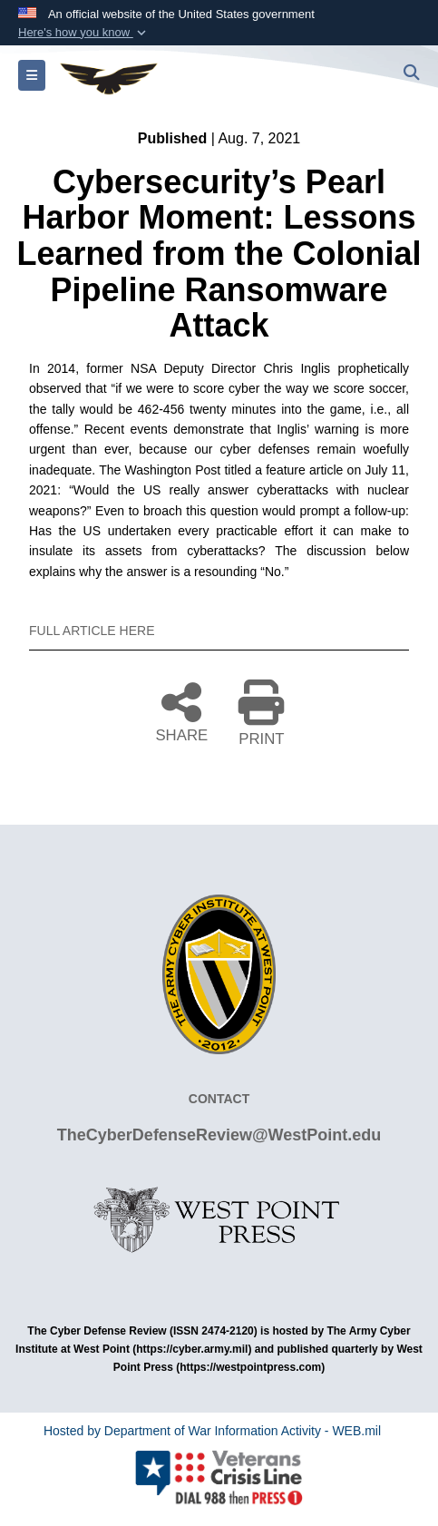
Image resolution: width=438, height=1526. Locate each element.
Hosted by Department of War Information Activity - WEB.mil (212, 1430)
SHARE (181, 711)
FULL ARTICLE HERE (92, 630)
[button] (84, 33)
